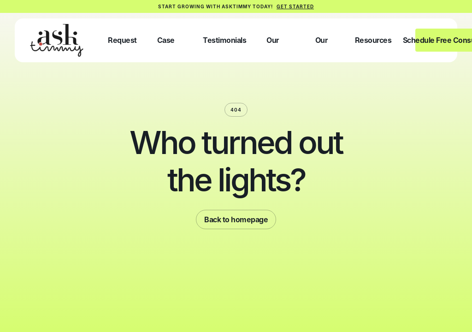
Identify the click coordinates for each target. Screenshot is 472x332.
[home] (57, 40)
